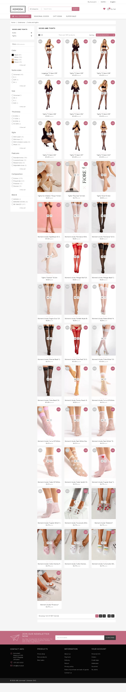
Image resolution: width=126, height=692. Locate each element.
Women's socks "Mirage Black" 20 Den (105, 281)
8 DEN (17, 121)
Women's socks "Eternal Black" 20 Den (51, 364)
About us (67, 663)
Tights (14, 36)
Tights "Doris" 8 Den (104, 198)
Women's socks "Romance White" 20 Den (79, 240)
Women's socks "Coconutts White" (76, 530)
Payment (67, 666)
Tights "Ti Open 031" (76, 156)
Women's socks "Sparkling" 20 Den (49, 240)
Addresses (95, 672)
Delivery (67, 669)
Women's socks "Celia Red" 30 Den (77, 364)
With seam (19, 137)
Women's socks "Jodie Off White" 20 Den (52, 489)
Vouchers (95, 675)
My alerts (95, 678)
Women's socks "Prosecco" (49, 613)
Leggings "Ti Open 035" (49, 73)
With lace (18, 139)
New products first (106, 35)
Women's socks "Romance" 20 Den (104, 240)
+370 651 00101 (18, 671)
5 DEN (17, 116)
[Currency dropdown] (101, 2)
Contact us (68, 682)
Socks (14, 33)
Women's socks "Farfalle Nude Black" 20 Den (80, 323)
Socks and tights (19, 29)
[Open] (13, 16)
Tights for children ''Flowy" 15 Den (49, 198)
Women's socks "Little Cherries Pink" (50, 572)
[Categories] (35, 9)
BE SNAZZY (19, 204)
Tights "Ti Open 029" (76, 73)
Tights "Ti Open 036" (49, 115)
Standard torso (20, 157)
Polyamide (19, 181)
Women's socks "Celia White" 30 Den (104, 364)
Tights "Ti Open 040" (104, 156)
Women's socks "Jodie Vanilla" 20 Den (77, 489)
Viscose (18, 186)
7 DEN (17, 118)
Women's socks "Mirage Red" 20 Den (77, 281)
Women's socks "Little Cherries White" (78, 572)
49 (109, 625)
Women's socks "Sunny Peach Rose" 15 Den (80, 406)
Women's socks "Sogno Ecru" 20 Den (50, 323)
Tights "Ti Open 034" (76, 115)
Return (66, 672)
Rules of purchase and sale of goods (76, 678)
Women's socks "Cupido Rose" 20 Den (105, 489)
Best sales (40, 669)
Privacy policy (69, 675)
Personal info (96, 663)
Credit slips (95, 669)
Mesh (17, 144)
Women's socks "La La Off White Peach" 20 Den (108, 406)
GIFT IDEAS (57, 16)
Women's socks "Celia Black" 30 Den (50, 406)
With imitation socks (22, 142)
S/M (16, 80)
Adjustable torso (20, 165)
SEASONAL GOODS (41, 16)
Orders (94, 666)
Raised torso (19, 163)
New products (42, 666)
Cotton (18, 178)
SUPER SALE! (71, 16)
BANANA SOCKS (21, 202)
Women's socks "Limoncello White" (104, 572)
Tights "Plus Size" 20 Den (76, 198)
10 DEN (17, 124)
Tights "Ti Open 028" (104, 73)
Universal (18, 74)
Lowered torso (20, 160)
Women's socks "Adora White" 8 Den (104, 323)
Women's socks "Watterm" (104, 530)
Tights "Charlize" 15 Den (49, 281)
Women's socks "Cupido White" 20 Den (51, 530)
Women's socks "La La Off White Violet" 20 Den (54, 447)
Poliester (18, 183)
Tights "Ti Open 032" (49, 156)
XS (15, 98)
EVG (34, 689)
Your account (99, 658)
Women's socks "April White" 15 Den (104, 447)
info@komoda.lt (18, 675)
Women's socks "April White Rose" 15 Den (79, 447)
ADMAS (17, 199)
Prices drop (41, 663)
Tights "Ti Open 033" (104, 115)
